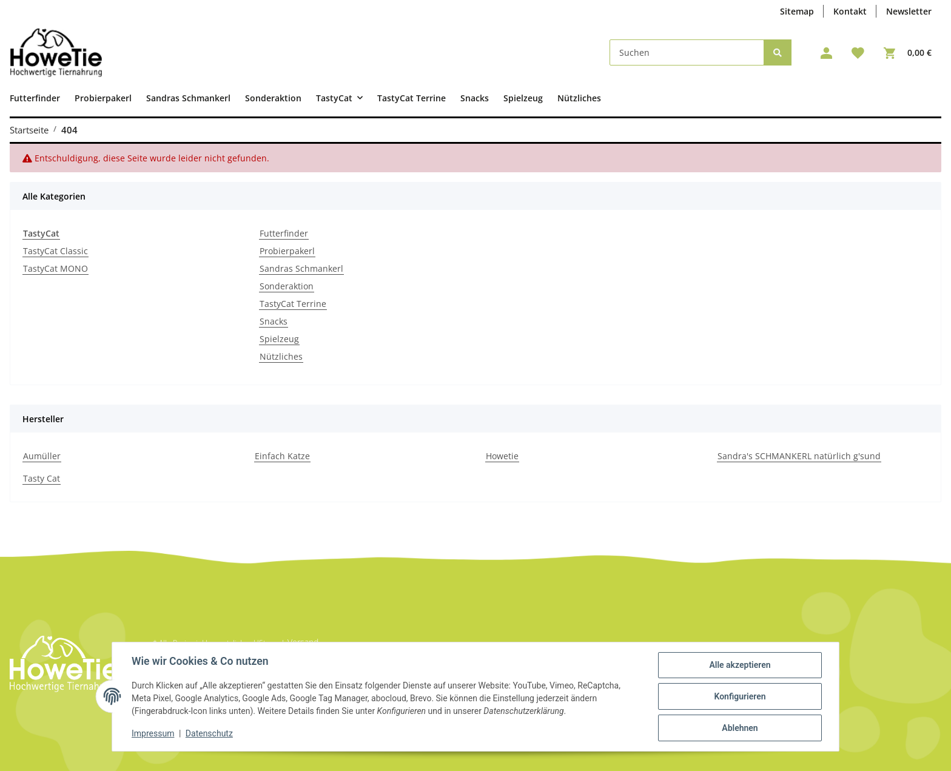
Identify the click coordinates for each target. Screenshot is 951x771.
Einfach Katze (282, 456)
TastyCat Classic (55, 251)
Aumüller (42, 456)
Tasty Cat (41, 478)
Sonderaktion (287, 286)
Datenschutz (209, 733)
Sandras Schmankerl (301, 268)
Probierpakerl (287, 251)
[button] (826, 53)
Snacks (273, 321)
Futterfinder (284, 233)
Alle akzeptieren (739, 665)
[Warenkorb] (907, 53)
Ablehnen (740, 728)
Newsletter (909, 11)
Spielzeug (279, 339)
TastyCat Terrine (293, 303)
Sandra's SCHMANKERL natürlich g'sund (799, 456)
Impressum (153, 733)
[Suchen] (687, 52)
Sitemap (797, 11)
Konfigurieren (739, 696)
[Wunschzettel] (858, 53)
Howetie (502, 456)
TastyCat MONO (55, 268)
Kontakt (850, 11)
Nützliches (281, 356)
